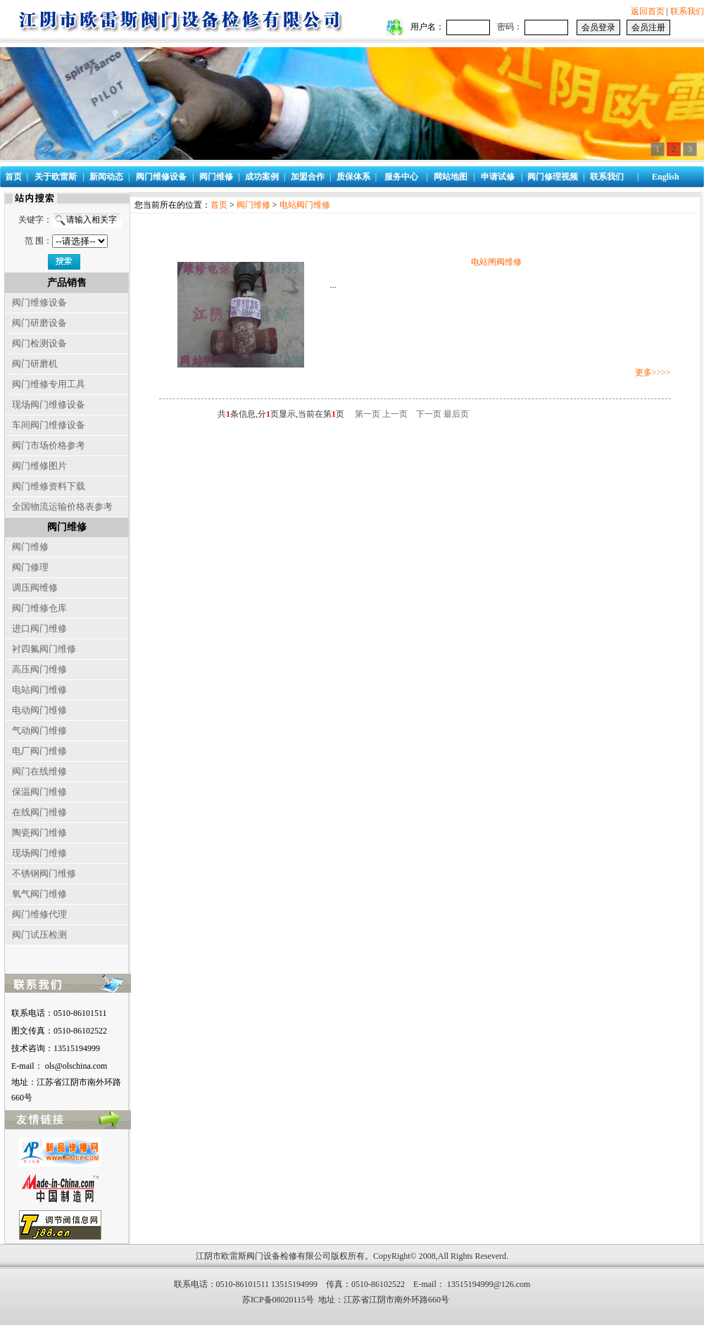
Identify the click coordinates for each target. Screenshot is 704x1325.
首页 (218, 205)
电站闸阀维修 (496, 262)
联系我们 (687, 11)
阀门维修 (253, 205)
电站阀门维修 (304, 205)
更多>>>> (653, 372)
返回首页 (648, 11)
